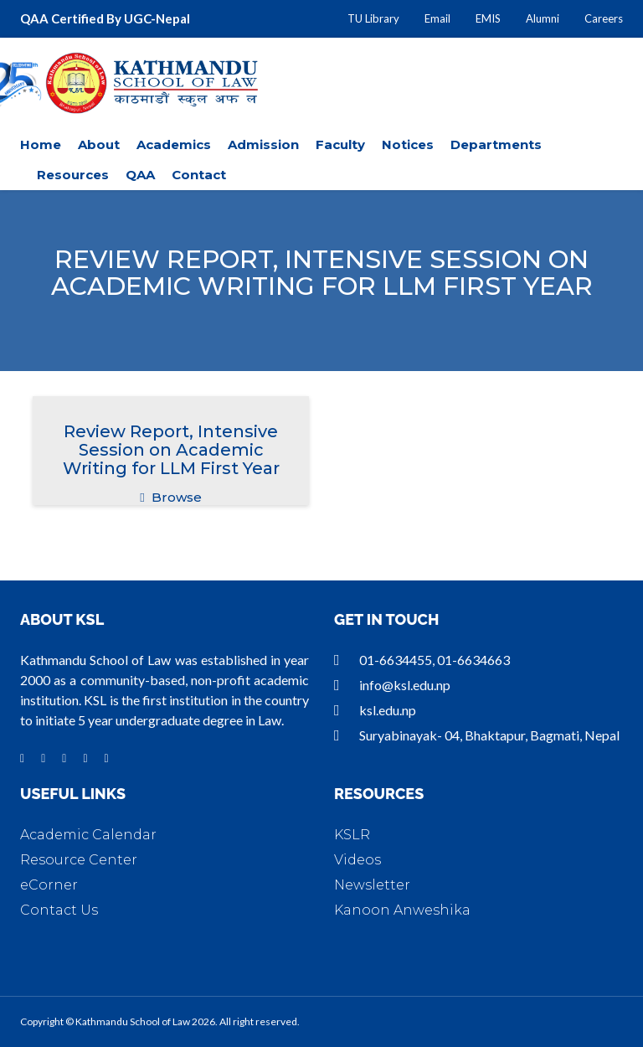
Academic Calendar (88, 835)
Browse (170, 497)
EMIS (488, 18)
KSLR (352, 835)
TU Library (373, 18)
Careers (603, 18)
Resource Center (78, 860)
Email (437, 18)
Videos (357, 860)
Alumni (542, 18)
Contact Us (59, 910)
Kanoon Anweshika (402, 910)
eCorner (49, 885)
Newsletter (372, 885)
